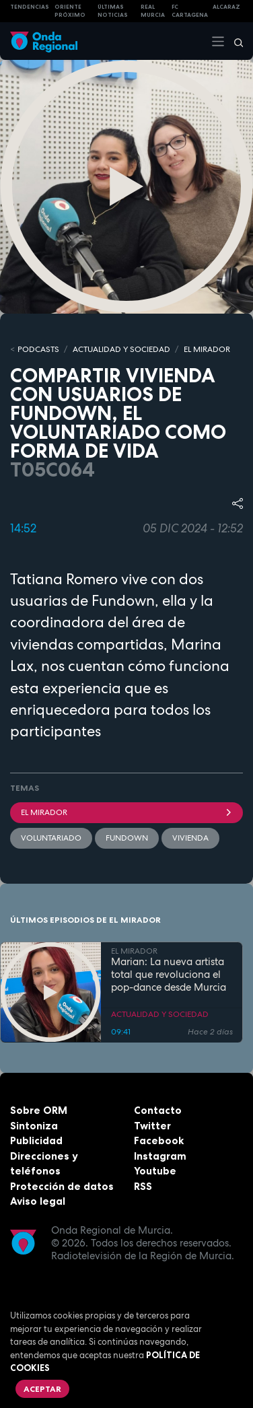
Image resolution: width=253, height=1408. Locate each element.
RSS (143, 1186)
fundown (127, 838)
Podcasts (38, 349)
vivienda (190, 838)
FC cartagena (190, 11)
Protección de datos (62, 1186)
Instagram (160, 1156)
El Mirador (126, 812)
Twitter (152, 1125)
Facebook (159, 1140)
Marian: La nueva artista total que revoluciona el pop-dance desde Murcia (168, 974)
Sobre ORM (38, 1110)
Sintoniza (34, 1125)
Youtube (155, 1170)
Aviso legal (37, 1201)
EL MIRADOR (207, 349)
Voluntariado (51, 838)
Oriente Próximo (70, 11)
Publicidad (36, 1140)
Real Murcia (153, 11)
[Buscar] (234, 41)
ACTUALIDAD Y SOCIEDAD (121, 349)
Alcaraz (226, 6)
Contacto (158, 1110)
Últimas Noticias (113, 11)
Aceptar (42, 1389)
